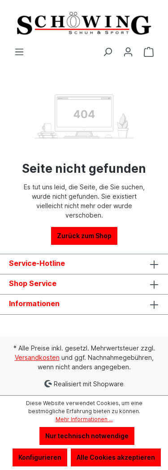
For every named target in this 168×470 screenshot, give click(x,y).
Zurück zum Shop (84, 235)
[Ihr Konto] (128, 51)
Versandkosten (37, 357)
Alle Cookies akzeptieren (116, 457)
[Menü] (19, 51)
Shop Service (32, 283)
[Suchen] (107, 51)
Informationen (34, 303)
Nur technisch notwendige (87, 436)
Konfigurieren (39, 457)
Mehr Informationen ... (84, 419)
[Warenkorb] (148, 51)
